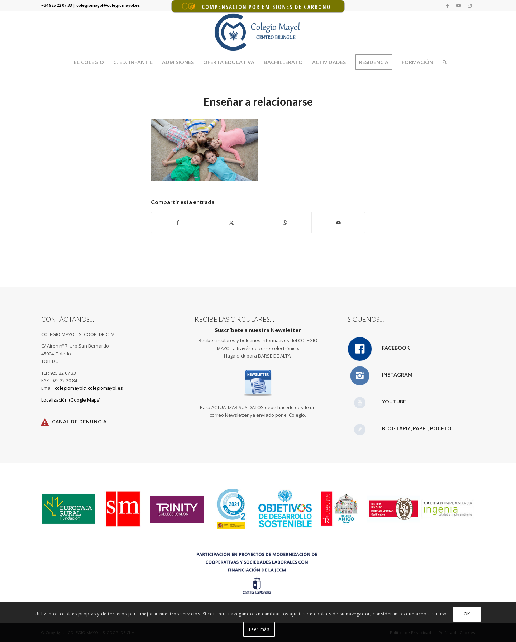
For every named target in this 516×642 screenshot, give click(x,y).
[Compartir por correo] (338, 222)
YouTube (394, 401)
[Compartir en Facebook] (178, 222)
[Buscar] (442, 62)
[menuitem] (89, 62)
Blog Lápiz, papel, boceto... (418, 428)
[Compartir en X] (231, 222)
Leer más (259, 629)
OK (467, 614)
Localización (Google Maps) (70, 400)
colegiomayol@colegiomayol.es (89, 388)
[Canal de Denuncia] (44, 422)
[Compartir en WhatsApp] (284, 222)
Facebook (396, 348)
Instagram (397, 375)
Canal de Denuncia (79, 422)
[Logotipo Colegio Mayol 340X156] (258, 32)
